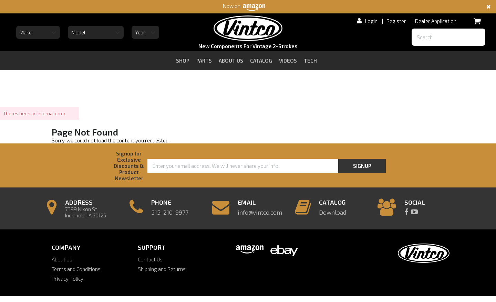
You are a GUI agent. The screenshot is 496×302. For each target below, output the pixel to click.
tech (310, 60)
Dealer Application (435, 21)
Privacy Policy (67, 279)
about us (231, 60)
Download (332, 212)
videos (288, 60)
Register (396, 21)
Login (371, 21)
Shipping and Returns (162, 269)
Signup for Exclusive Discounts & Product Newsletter (129, 165)
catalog (261, 60)
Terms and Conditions (76, 269)
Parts (204, 60)
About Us (62, 259)
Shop (182, 60)
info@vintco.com (260, 212)
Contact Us (150, 259)
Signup (362, 166)
